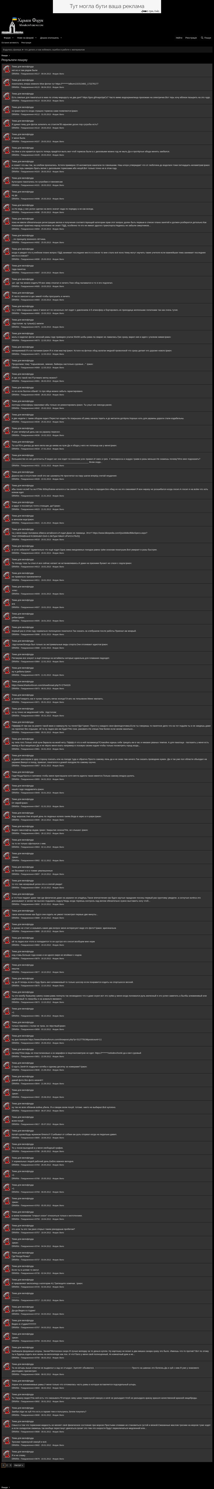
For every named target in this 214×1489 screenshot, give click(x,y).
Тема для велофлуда (23, 66)
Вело (61, 74)
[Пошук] (206, 37)
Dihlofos (15, 73)
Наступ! (17, 1465)
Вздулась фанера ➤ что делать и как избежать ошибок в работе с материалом (44, 49)
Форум (7, 37)
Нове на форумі (25, 37)
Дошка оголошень (49, 37)
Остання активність (10, 43)
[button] (13, 37)
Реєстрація (26, 43)
